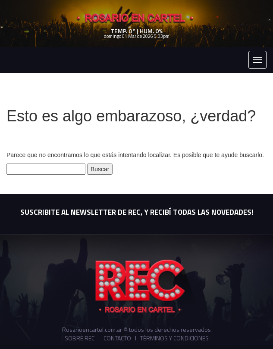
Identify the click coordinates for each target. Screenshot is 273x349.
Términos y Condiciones (174, 338)
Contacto (117, 338)
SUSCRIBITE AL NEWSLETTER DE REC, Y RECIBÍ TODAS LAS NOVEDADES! (136, 212)
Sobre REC (79, 338)
